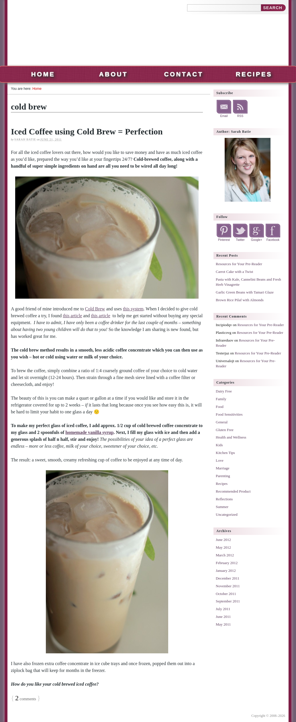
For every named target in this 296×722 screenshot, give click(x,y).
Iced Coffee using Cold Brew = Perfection (87, 131)
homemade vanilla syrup (89, 432)
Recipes (254, 74)
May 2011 (223, 624)
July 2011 (223, 609)
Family (221, 399)
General (222, 422)
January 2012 (226, 570)
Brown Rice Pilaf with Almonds (240, 300)
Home (43, 74)
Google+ (256, 239)
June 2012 (223, 539)
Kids (219, 445)
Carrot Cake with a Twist (234, 271)
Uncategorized (227, 514)
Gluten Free (225, 430)
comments (25, 699)
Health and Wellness (231, 437)
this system (133, 308)
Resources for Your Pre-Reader (239, 264)
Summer (222, 507)
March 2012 (225, 555)
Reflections (224, 499)
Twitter (240, 239)
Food (220, 406)
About (113, 74)
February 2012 (227, 563)
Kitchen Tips (225, 453)
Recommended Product (233, 491)
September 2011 (228, 601)
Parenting (223, 476)
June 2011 (223, 616)
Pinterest (224, 239)
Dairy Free (224, 391)
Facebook (273, 239)
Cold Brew (95, 308)
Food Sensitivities (229, 414)
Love (220, 460)
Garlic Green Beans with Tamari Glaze (245, 292)
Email (224, 116)
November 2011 (228, 586)
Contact (183, 74)
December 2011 (227, 578)
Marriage (223, 468)
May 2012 (223, 547)
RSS (240, 116)
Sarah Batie (25, 139)
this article (72, 315)
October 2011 (226, 594)
